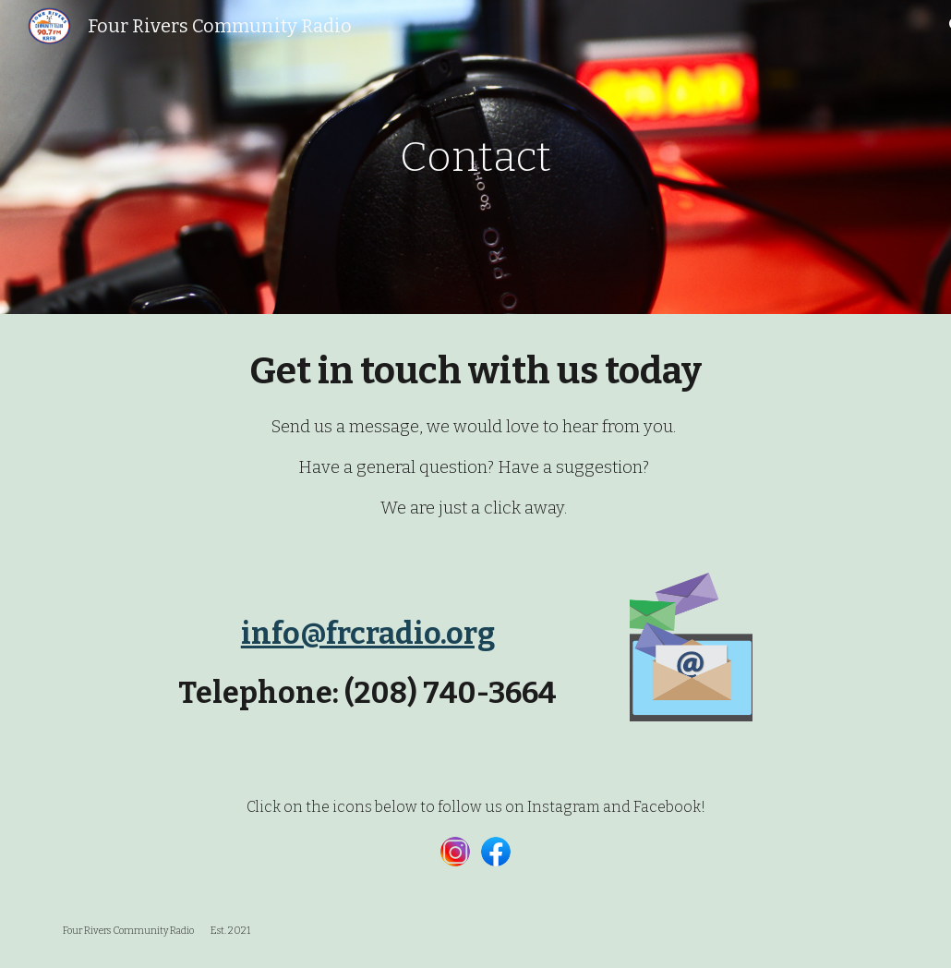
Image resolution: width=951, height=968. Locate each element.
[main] (475, 157)
